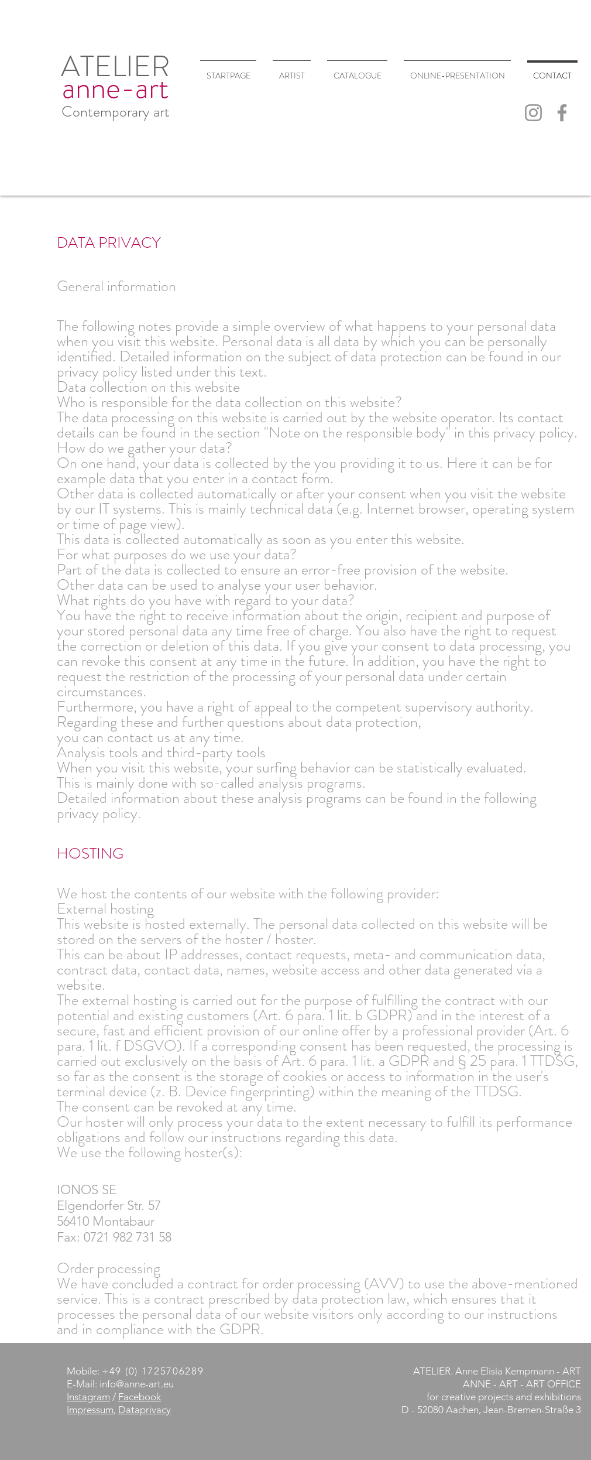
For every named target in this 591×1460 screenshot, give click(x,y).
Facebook (139, 1397)
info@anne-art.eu (136, 1384)
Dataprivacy (144, 1409)
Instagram (88, 1397)
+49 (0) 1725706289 (153, 1371)
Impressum (90, 1409)
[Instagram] (533, 112)
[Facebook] (562, 112)
